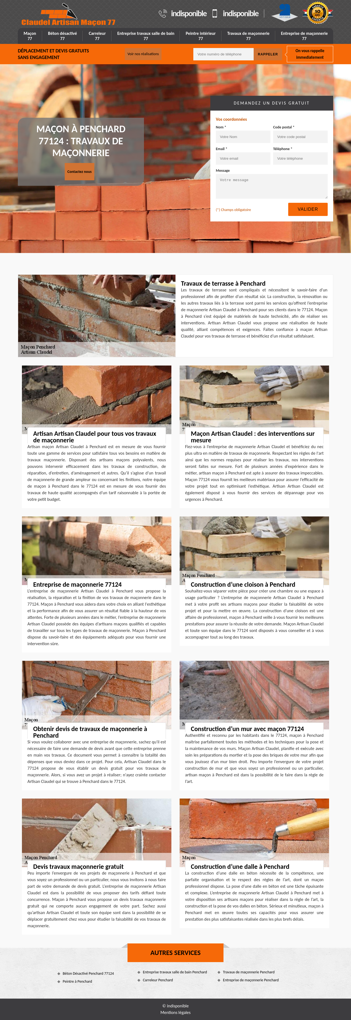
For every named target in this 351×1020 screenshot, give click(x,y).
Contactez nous (79, 171)
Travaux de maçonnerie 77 (248, 36)
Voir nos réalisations (143, 54)
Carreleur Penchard (158, 980)
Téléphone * (283, 149)
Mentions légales (175, 1012)
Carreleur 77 (97, 36)
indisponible (188, 13)
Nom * (221, 127)
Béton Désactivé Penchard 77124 (88, 973)
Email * (221, 149)
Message (223, 170)
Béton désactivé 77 (62, 36)
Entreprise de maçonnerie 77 (304, 36)
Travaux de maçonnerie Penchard (248, 972)
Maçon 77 (30, 36)
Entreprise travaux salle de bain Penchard (175, 972)
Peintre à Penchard (77, 981)
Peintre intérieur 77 (201, 36)
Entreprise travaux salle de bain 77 (145, 36)
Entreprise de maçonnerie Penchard (251, 980)
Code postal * (284, 127)
